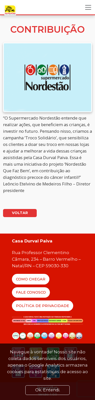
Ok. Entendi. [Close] (47, 390)
